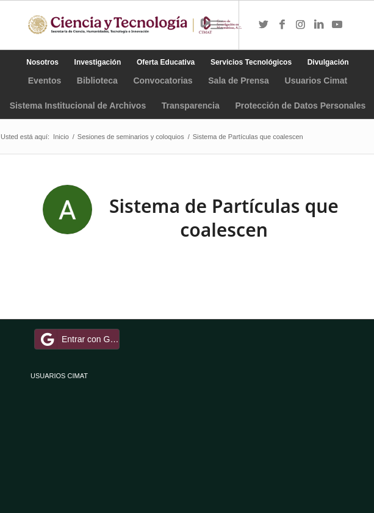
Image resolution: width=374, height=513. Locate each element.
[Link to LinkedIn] (318, 25)
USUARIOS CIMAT (59, 375)
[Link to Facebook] (282, 25)
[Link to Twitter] (263, 25)
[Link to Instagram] (300, 25)
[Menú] (216, 25)
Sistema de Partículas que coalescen (224, 217)
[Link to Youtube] (337, 25)
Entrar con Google (79, 339)
